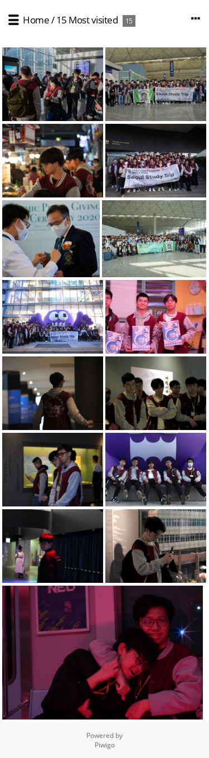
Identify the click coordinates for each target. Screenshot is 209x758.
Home (36, 19)
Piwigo (105, 745)
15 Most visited (87, 19)
